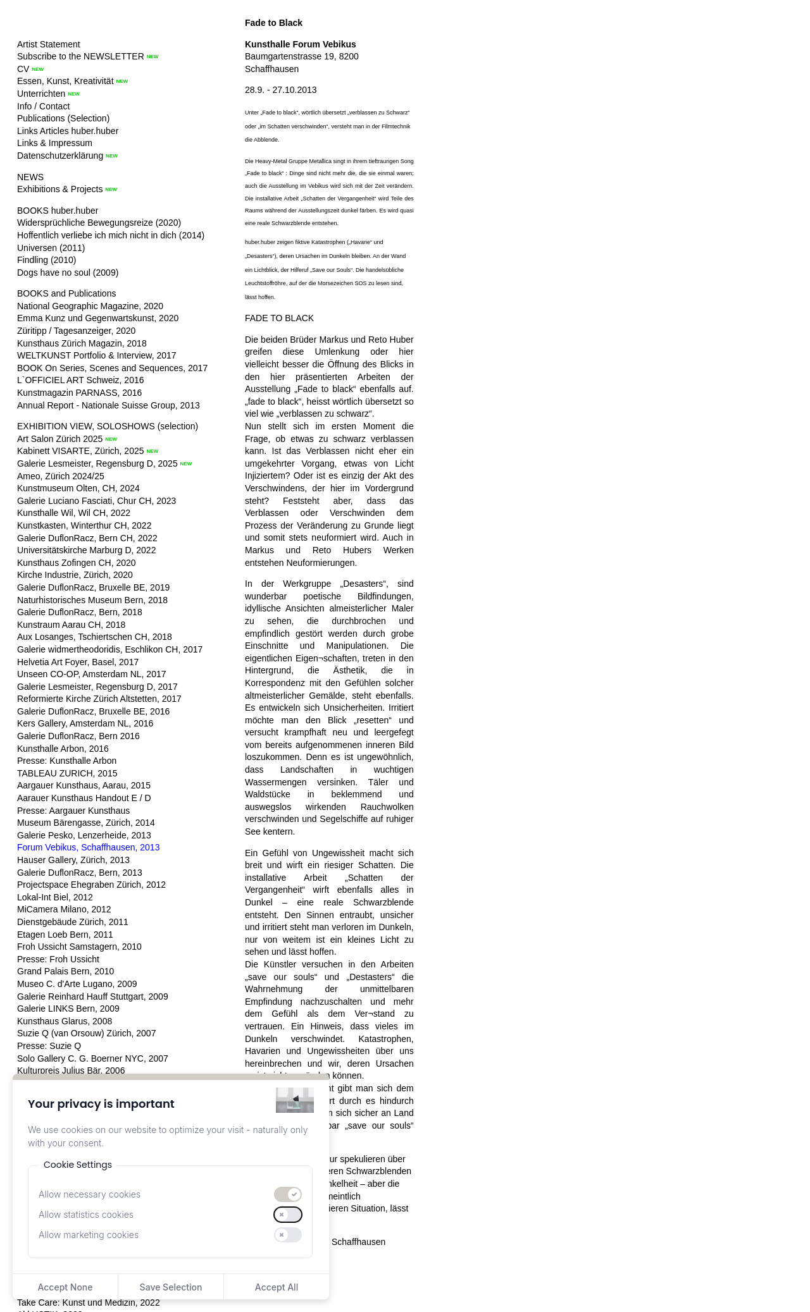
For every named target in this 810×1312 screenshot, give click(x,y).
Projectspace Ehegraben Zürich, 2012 (91, 885)
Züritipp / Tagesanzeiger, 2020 (76, 331)
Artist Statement (48, 44)
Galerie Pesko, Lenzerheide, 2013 (84, 835)
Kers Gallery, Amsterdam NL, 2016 (85, 723)
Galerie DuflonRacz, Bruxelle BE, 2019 (93, 587)
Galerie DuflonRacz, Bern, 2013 (79, 873)
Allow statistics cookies (86, 1214)
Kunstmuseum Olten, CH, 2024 (78, 488)
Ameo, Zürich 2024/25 (60, 476)
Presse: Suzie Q (49, 1046)
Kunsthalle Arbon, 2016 (63, 749)
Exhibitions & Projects (60, 189)
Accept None (64, 1287)
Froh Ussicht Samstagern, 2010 (79, 946)
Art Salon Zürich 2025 (60, 439)
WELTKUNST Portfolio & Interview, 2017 (97, 355)
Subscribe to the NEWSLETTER (80, 56)
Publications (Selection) (63, 118)
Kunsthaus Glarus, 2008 (64, 1021)
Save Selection (171, 1287)
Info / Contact (43, 106)
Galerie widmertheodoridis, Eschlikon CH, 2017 (109, 649)
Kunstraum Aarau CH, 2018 (71, 625)
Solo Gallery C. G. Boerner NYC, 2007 (92, 1058)
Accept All (276, 1287)
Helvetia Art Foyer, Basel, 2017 (78, 662)
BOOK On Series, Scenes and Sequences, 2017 (112, 368)
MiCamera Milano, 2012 (64, 909)
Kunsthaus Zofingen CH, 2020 (76, 563)
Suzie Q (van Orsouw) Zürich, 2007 (86, 1033)
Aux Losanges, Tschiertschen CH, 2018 (94, 637)
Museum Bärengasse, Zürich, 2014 (86, 823)
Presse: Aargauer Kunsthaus (73, 811)
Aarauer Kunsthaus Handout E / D (84, 798)
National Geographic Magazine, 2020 (90, 306)
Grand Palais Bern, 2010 (65, 971)
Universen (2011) (51, 248)
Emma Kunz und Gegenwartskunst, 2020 (97, 318)
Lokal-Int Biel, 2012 (55, 897)
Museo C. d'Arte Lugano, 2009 (77, 984)
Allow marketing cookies (89, 1234)
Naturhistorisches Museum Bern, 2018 (92, 600)
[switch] (288, 1194)
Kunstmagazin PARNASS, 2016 (79, 393)
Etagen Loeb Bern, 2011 (65, 934)
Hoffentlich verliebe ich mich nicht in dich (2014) (110, 235)
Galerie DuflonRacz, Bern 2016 (78, 736)
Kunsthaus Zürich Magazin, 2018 (82, 343)
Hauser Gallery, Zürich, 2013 (73, 860)
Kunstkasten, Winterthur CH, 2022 (84, 525)
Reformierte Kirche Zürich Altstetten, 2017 (99, 699)
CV (23, 69)
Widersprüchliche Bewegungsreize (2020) (99, 223)
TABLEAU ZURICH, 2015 (67, 773)
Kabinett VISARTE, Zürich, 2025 (80, 451)
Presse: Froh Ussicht (58, 959)
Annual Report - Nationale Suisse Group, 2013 (108, 405)
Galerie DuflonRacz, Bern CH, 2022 (87, 538)
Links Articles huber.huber (67, 131)
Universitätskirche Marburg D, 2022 (86, 550)
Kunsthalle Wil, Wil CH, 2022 (73, 513)
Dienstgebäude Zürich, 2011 (72, 922)
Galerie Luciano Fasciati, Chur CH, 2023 (96, 501)
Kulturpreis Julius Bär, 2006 (71, 1070)
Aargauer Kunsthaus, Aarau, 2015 (84, 785)
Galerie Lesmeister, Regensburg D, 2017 (97, 687)
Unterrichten (41, 94)
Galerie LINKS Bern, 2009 (68, 1008)
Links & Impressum (54, 143)
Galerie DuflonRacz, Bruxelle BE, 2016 (93, 711)
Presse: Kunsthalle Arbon (66, 761)
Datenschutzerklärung (60, 155)
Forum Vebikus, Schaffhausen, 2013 (88, 847)
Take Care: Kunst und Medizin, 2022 (88, 1302)
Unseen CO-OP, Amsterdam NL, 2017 (91, 674)
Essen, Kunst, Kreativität (65, 81)
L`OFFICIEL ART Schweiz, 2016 (80, 380)
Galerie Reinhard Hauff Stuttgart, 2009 (92, 996)
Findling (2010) (46, 260)
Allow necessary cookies (89, 1194)
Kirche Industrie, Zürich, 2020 (75, 575)
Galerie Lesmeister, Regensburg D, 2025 (97, 463)
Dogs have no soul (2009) (67, 272)
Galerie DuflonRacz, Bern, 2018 (79, 612)
